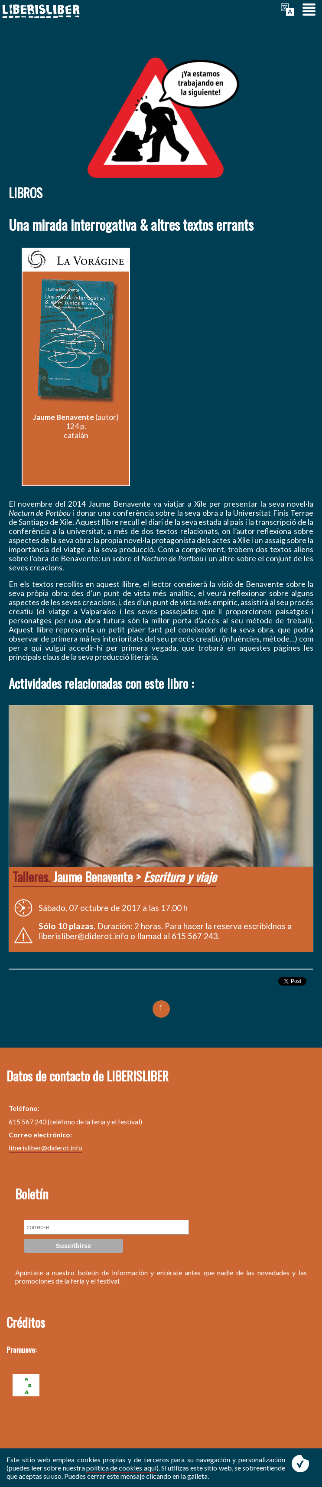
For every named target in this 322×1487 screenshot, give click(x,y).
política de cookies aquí (121, 1468)
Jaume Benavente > (114, 877)
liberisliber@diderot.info (45, 1147)
